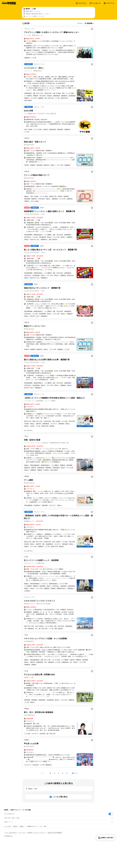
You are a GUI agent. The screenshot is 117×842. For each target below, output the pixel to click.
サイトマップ (22, 832)
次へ (73, 773)
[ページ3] (58, 773)
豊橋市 (22, 826)
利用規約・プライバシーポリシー (36, 832)
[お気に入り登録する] (91, 28)
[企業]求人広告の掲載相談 (54, 832)
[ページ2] (54, 773)
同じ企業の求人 (28, 430)
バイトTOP (7, 826)
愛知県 (15, 826)
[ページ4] (62, 773)
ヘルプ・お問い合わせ (10, 832)
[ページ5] (67, 773)
